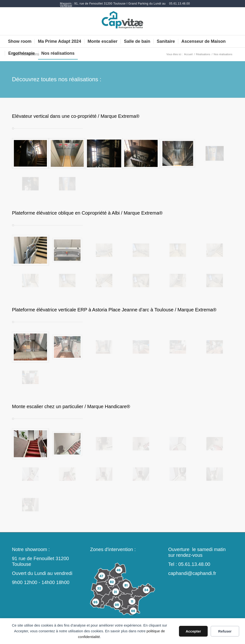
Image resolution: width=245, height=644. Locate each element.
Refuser (225, 631)
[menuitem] (113, 4)
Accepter (193, 631)
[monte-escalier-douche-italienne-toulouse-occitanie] (122, 21)
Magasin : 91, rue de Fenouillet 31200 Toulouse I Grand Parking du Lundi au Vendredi (113, 5)
